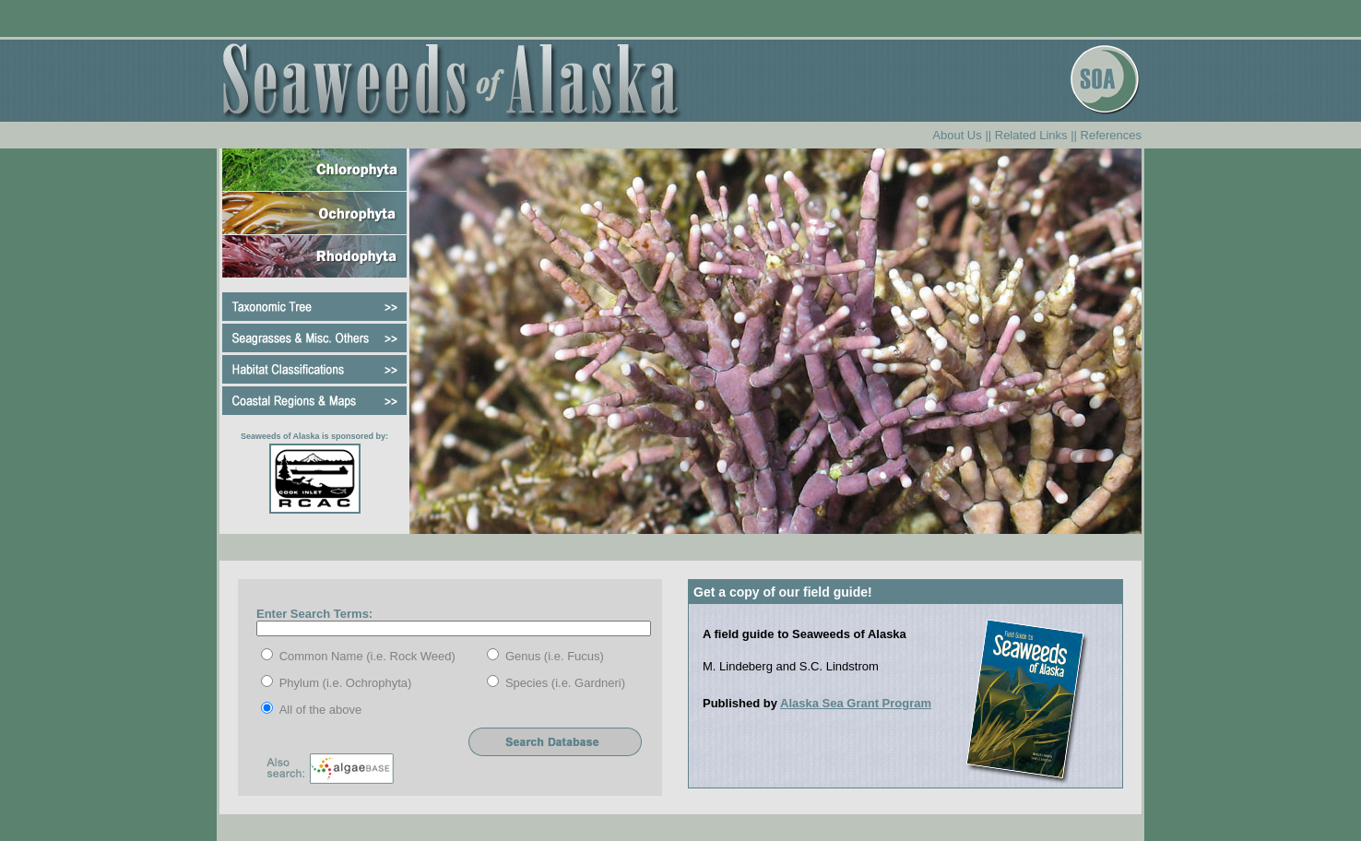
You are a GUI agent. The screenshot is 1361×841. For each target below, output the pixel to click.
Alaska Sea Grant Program (855, 703)
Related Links (1031, 135)
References (1111, 135)
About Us (956, 135)
